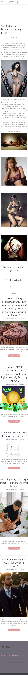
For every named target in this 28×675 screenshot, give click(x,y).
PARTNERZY (20, 653)
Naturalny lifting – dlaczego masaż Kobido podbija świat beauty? (14, 483)
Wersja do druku (14, 286)
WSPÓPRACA (4, 653)
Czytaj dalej (14, 355)
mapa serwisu (15, 657)
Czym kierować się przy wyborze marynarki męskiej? (14, 563)
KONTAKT (13, 653)
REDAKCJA (4, 655)
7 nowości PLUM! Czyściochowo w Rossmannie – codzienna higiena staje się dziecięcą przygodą (14, 374)
